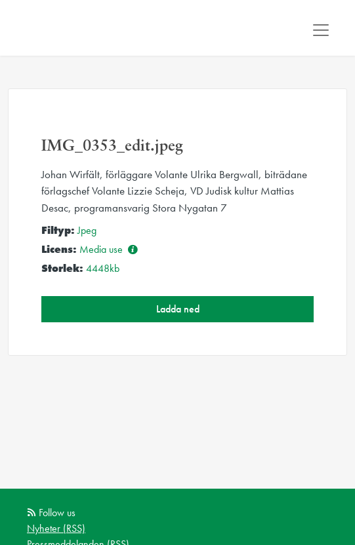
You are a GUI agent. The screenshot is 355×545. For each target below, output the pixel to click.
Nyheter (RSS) (56, 528)
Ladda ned (177, 309)
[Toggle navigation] (321, 30)
